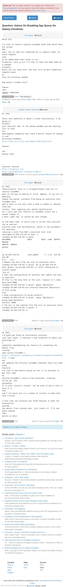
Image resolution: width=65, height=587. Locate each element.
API (41, 570)
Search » (20, 434)
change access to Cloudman (16, 462)
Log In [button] (57, 18)
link (16, 96)
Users (9, 567)
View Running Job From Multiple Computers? (22, 540)
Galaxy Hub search (38, 11)
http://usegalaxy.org (12, 169)
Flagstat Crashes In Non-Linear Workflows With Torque (26, 501)
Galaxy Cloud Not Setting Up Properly (19, 524)
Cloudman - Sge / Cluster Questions (19, 438)
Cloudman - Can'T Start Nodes (17, 477)
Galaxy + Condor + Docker (15, 446)
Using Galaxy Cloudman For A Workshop (21, 469)
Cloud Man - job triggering (15, 509)
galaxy (5, 93)
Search (10, 565)
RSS (42, 565)
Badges (10, 573)
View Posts (9, 18)
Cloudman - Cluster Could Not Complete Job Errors (25, 532)
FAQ (25, 567)
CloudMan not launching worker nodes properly (23, 516)
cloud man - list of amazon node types (20, 485)
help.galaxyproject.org (11, 8)
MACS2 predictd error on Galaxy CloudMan (22, 548)
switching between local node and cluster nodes (23, 493)
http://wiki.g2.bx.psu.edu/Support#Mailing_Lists (27, 141)
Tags (9, 570)
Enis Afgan (27, 99)
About (26, 565)
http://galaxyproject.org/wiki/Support (21, 172)
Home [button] (32, 18)
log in (11, 427)
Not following (25, 97)
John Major (28, 35)
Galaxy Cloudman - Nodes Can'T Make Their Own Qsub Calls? (29, 454)
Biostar (32, 586)
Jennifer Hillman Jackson (28, 110)
